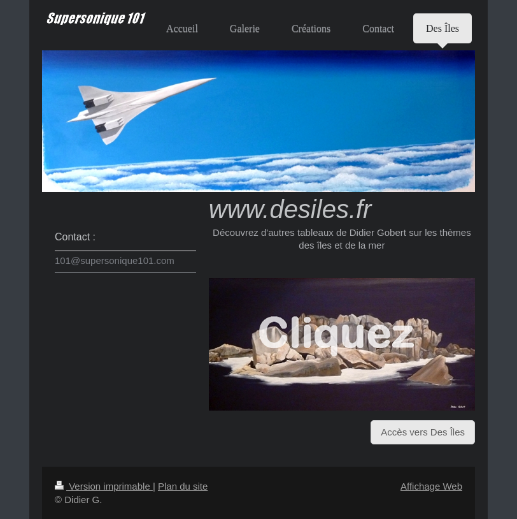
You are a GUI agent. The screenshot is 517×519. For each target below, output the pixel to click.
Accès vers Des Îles (423, 432)
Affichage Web (431, 486)
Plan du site (183, 486)
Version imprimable (104, 486)
